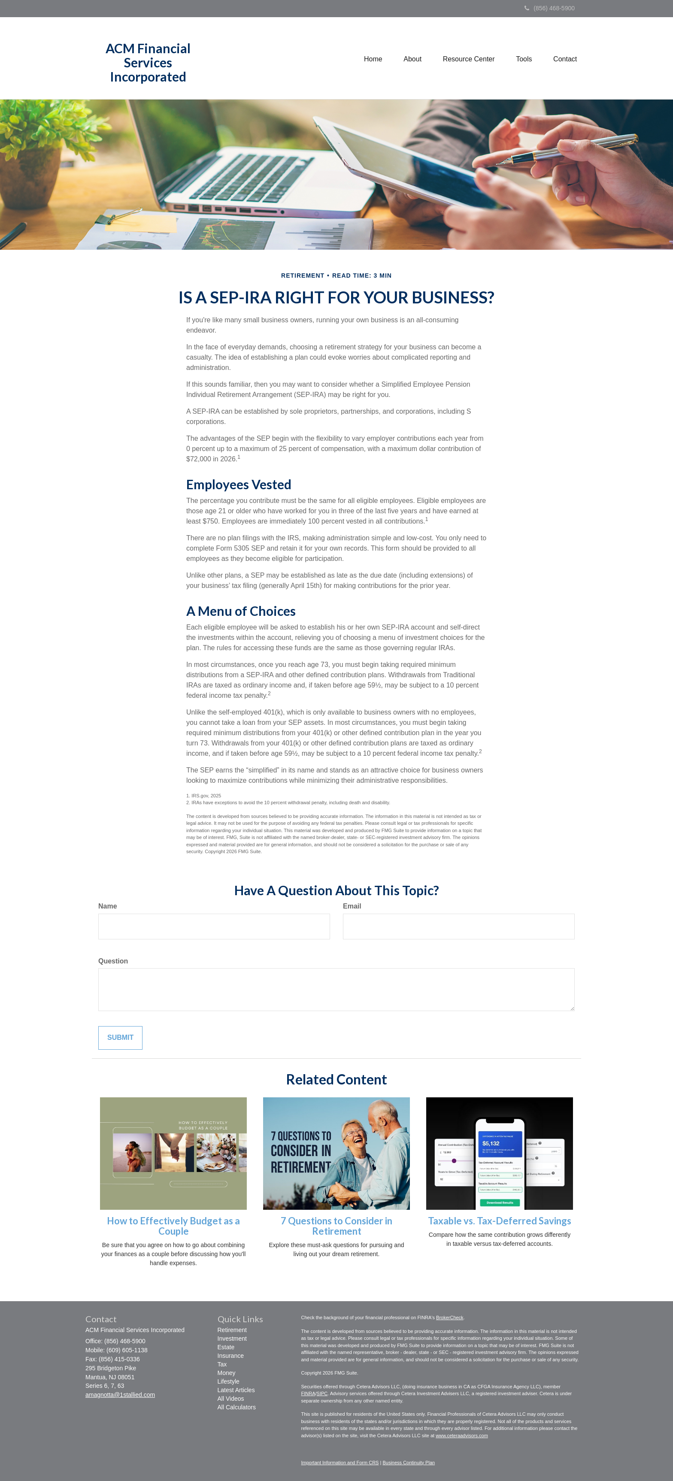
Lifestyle (228, 1381)
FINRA (308, 1393)
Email (352, 906)
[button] (412, 58)
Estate (226, 1347)
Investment (232, 1338)
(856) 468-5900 (549, 8)
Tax (222, 1364)
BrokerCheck (450, 1317)
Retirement (232, 1330)
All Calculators (237, 1407)
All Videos (231, 1398)
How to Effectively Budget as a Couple (173, 1226)
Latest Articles (236, 1390)
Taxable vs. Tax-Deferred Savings (499, 1221)
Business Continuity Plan (408, 1462)
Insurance (231, 1355)
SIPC (322, 1393)
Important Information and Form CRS (340, 1462)
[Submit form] (120, 1038)
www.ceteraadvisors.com (462, 1435)
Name (107, 906)
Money (227, 1372)
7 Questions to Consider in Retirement (336, 1226)
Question (113, 961)
